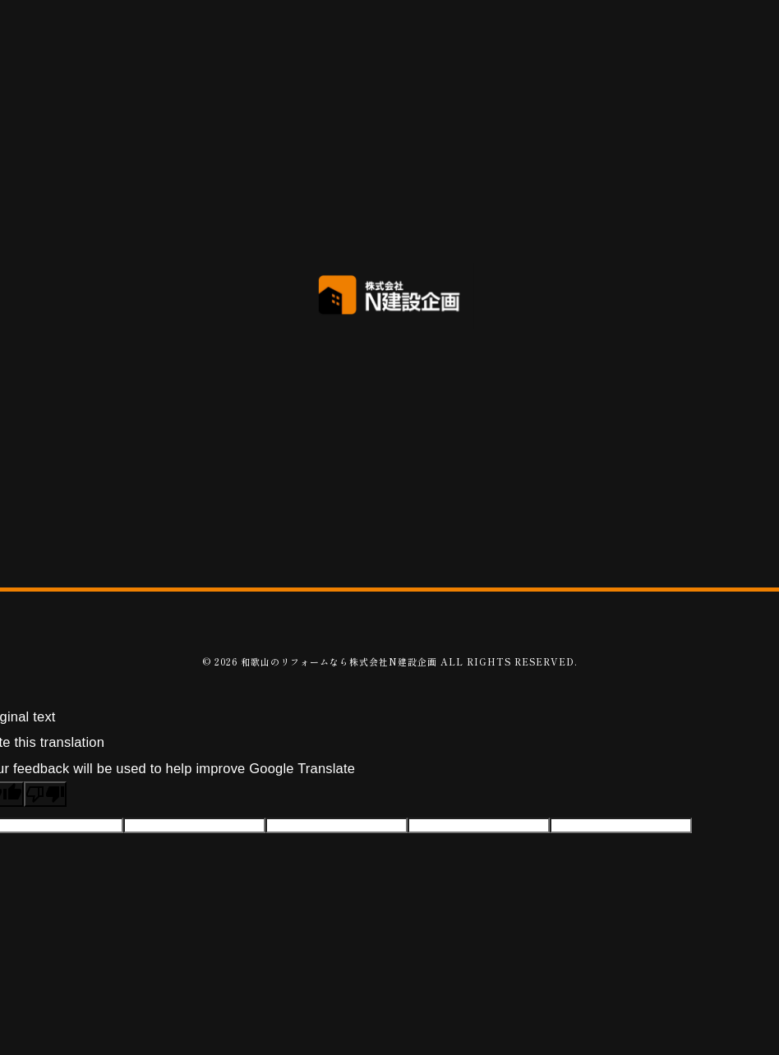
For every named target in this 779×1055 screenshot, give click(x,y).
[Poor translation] (45, 794)
